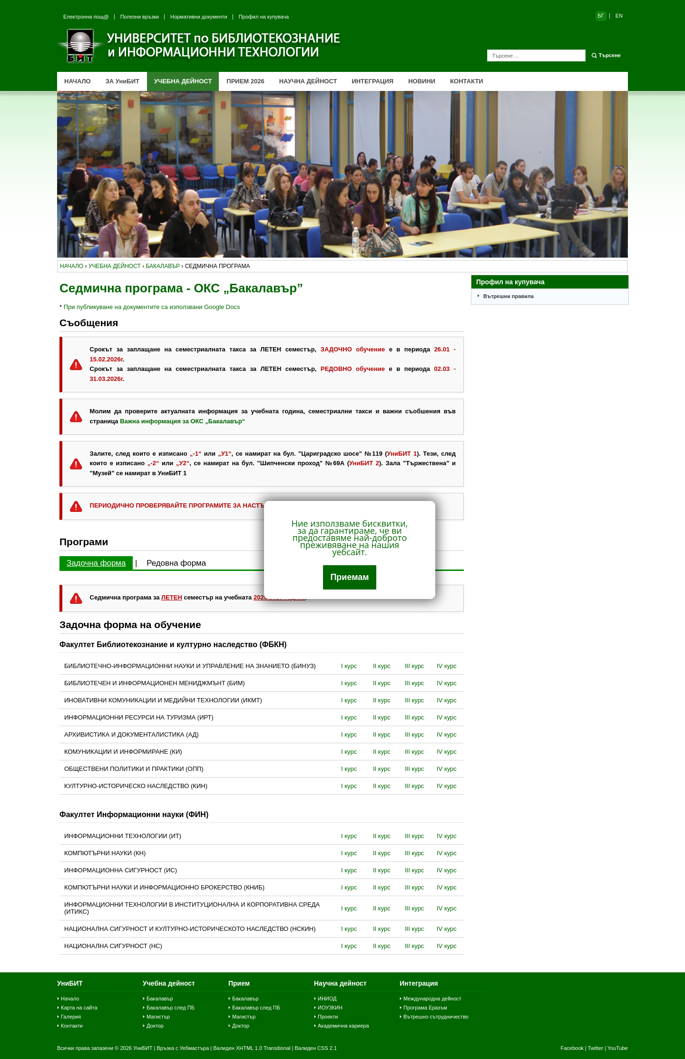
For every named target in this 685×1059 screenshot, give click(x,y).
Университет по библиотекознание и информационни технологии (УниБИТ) (199, 46)
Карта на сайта (79, 1007)
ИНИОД (327, 998)
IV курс (447, 665)
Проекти (328, 1016)
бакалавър (163, 266)
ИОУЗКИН (330, 1007)
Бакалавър (160, 998)
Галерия (71, 1016)
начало (71, 266)
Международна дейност (432, 998)
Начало (70, 998)
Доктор (155, 1026)
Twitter (595, 1048)
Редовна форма (176, 563)
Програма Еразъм (425, 1007)
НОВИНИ (421, 81)
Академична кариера (343, 1026)
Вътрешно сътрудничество (436, 1016)
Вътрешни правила (508, 296)
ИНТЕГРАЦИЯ (372, 81)
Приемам (349, 577)
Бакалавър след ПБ (171, 1007)
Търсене (610, 55)
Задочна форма (96, 563)
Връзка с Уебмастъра (183, 1048)
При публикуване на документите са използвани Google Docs (152, 306)
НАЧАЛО (77, 81)
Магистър (158, 1016)
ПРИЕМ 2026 (245, 81)
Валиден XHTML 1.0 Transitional (251, 1048)
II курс (382, 665)
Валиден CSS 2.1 (315, 1048)
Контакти (72, 1026)
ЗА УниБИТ (122, 81)
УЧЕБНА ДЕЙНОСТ (183, 81)
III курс (414, 665)
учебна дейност (114, 266)
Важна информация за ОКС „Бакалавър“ (182, 421)
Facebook (571, 1048)
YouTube (617, 1048)
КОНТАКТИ (466, 81)
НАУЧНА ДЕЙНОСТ (308, 81)
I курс (349, 665)
